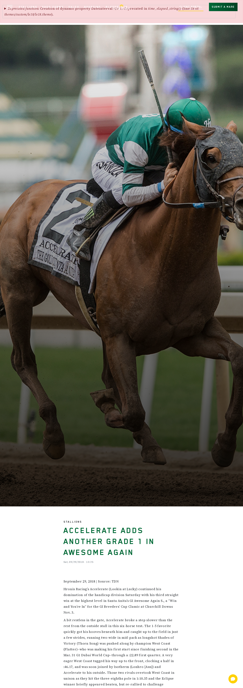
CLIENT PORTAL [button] (190, 6)
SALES (73, 6)
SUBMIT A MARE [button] (223, 6)
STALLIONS (28, 6)
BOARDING (92, 6)
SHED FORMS (53, 6)
